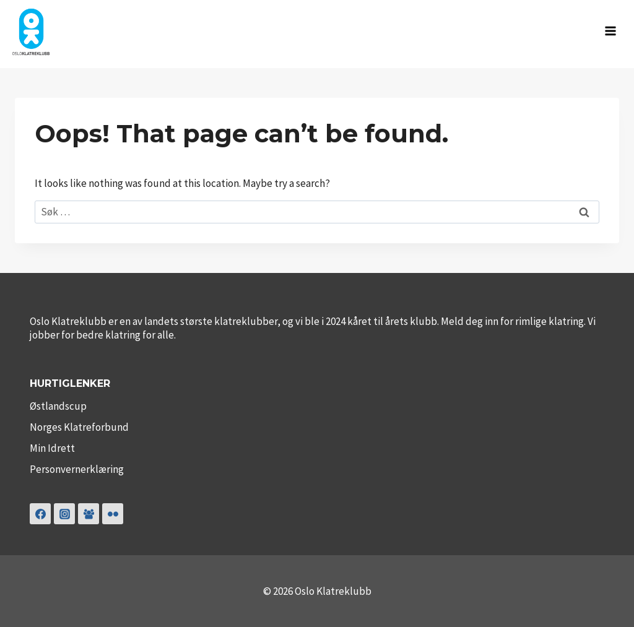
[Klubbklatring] (88, 513)
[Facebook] (40, 513)
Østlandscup (58, 406)
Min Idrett (52, 448)
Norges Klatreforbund (79, 427)
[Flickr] (112, 513)
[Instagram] (64, 513)
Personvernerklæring (77, 469)
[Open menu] (610, 30)
